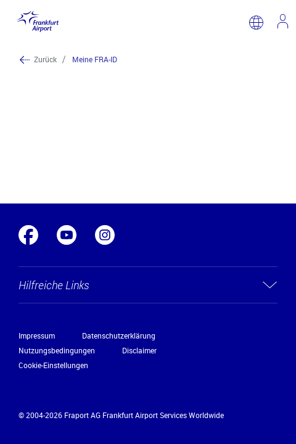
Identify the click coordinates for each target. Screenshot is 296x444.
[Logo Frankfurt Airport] (35, 22)
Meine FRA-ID (94, 59)
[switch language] (256, 22)
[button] (148, 284)
